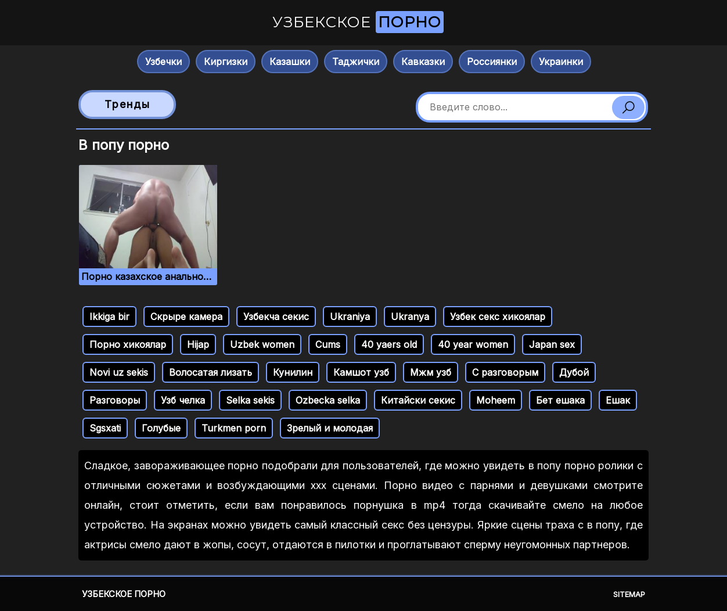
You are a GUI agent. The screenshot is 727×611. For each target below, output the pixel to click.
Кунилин (292, 372)
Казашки (289, 61)
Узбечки (163, 61)
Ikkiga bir (109, 316)
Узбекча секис (276, 316)
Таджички (355, 61)
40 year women (473, 344)
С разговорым (505, 372)
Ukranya (410, 316)
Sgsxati (105, 428)
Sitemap (629, 594)
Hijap (198, 344)
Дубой (574, 372)
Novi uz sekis (118, 372)
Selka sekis (250, 400)
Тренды (127, 104)
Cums (327, 344)
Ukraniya (350, 316)
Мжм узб (430, 372)
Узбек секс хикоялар (497, 316)
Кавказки (423, 61)
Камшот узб (361, 372)
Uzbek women (262, 344)
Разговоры (114, 400)
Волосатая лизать (210, 372)
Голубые (161, 428)
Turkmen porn (233, 428)
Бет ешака (560, 400)
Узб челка (183, 400)
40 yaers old (389, 344)
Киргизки (225, 61)
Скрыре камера (186, 316)
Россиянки (492, 61)
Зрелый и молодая (330, 428)
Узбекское (358, 22)
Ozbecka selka (328, 400)
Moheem (495, 400)
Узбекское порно (123, 593)
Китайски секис (418, 400)
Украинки (561, 61)
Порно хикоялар (127, 344)
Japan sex (552, 344)
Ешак (618, 400)
